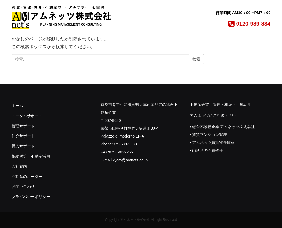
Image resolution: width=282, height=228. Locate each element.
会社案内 (19, 166)
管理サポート (23, 126)
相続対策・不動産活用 (31, 156)
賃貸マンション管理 (208, 134)
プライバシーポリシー (31, 196)
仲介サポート (23, 136)
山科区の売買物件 (206, 150)
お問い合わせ (23, 186)
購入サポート (23, 146)
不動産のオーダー (27, 176)
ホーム (17, 105)
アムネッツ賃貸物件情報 (212, 142)
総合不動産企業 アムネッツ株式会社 (222, 127)
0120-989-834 (248, 24)
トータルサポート (27, 116)
